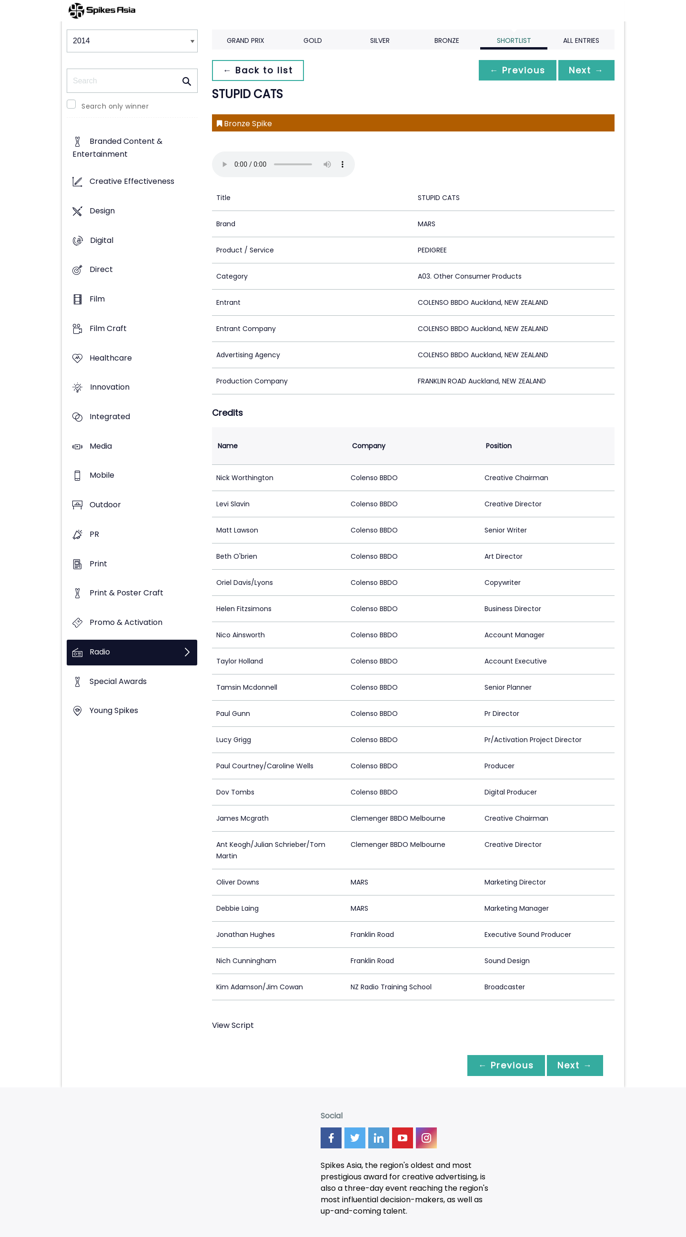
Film (97, 298)
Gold (312, 40)
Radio (100, 651)
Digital (101, 240)
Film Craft (108, 328)
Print (98, 563)
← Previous (515, 70)
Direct (101, 269)
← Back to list (258, 70)
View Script (233, 1025)
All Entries (581, 40)
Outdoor (105, 505)
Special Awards (118, 681)
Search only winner (115, 106)
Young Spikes (114, 710)
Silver (380, 40)
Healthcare (111, 357)
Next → (585, 70)
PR (94, 534)
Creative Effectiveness (132, 181)
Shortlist (514, 40)
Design (102, 210)
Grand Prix (245, 40)
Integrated (110, 416)
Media (101, 446)
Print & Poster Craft (126, 593)
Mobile (102, 475)
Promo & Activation (126, 622)
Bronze (446, 40)
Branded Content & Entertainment (117, 148)
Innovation (110, 387)
